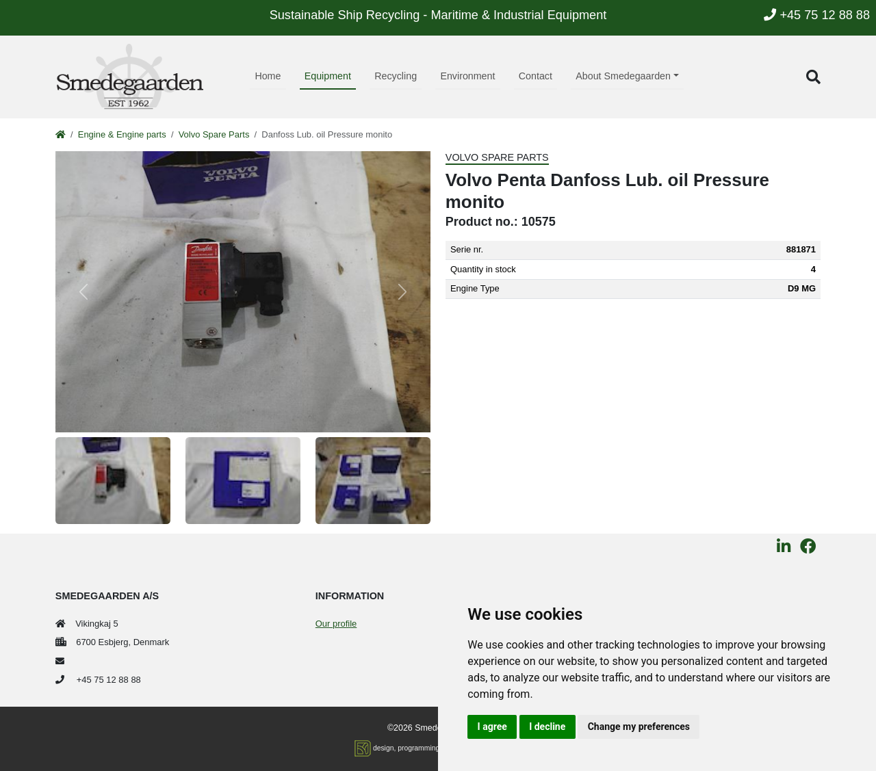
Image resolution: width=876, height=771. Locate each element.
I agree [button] (492, 726)
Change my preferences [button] (639, 726)
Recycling (395, 75)
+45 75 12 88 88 (817, 15)
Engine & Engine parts (122, 134)
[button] (813, 77)
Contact (535, 75)
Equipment (328, 75)
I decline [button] (547, 726)
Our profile (336, 623)
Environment (467, 75)
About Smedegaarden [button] (623, 75)
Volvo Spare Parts (214, 134)
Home (268, 75)
